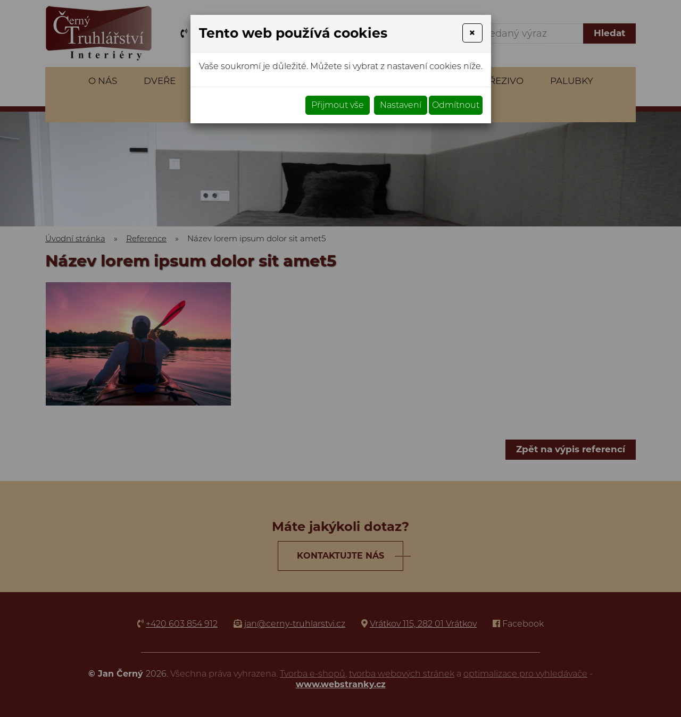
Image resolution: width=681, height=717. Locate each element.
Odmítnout (455, 105)
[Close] (472, 33)
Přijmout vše (337, 105)
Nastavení (400, 105)
